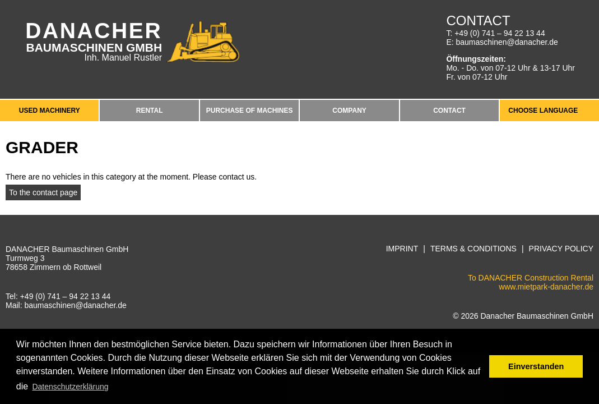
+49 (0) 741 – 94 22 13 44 (499, 33)
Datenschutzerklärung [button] (70, 386)
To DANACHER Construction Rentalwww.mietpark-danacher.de (530, 282)
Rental (149, 110)
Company (349, 110)
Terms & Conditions (473, 249)
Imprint (402, 249)
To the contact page (43, 192)
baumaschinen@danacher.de (507, 42)
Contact (449, 110)
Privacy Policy (561, 249)
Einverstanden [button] (536, 366)
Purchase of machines (249, 110)
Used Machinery (49, 110)
